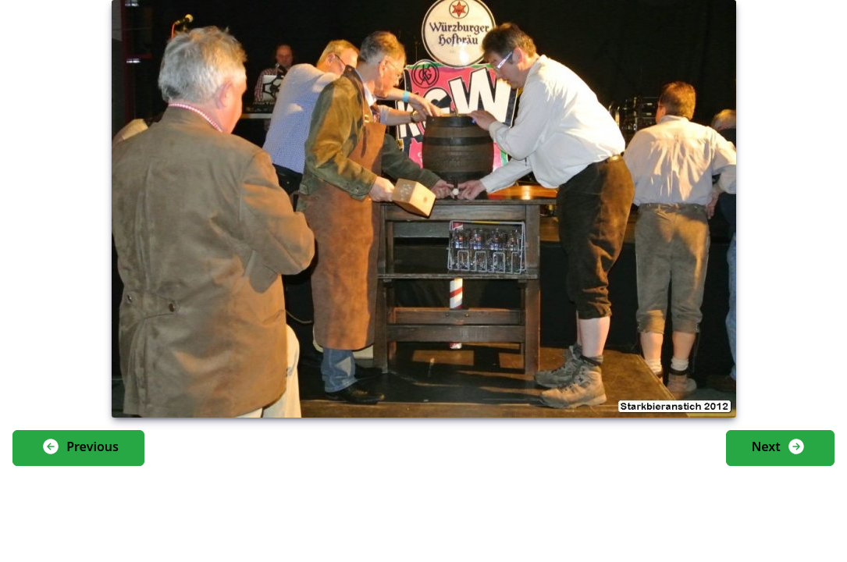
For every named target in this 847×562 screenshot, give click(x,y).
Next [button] (779, 446)
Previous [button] (80, 446)
